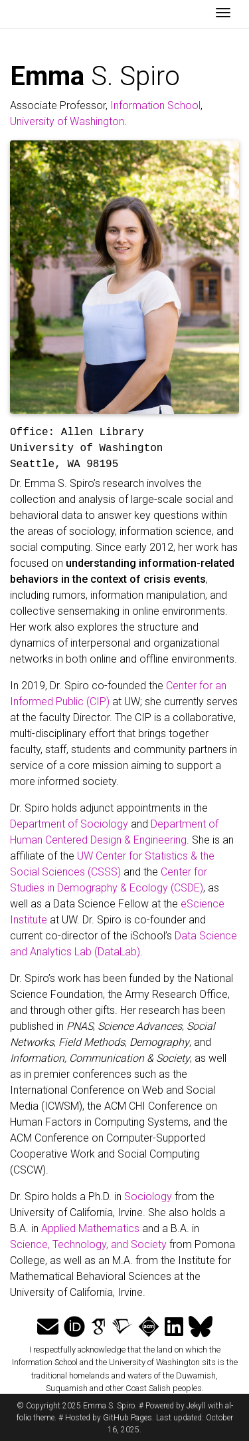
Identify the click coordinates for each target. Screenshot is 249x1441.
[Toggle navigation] (223, 14)
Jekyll (196, 1405)
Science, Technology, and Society (88, 1244)
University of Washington (67, 121)
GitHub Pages (127, 1417)
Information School (155, 105)
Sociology (148, 1196)
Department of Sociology (69, 824)
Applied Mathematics (90, 1228)
